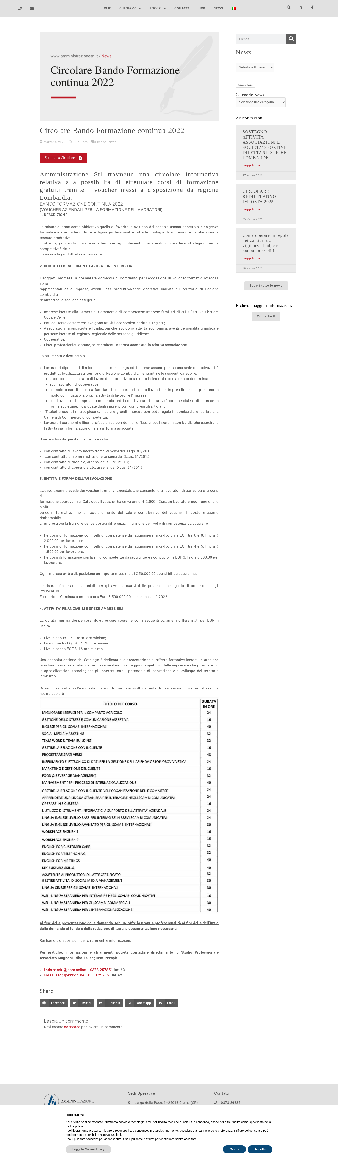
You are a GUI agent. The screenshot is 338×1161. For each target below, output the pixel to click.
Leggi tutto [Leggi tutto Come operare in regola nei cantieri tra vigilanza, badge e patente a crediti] (251, 258)
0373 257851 (101, 970)
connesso (72, 1027)
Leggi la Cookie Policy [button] (88, 1149)
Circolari (102, 142)
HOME (106, 8)
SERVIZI (157, 8)
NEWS (218, 8)
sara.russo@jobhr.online (64, 975)
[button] (288, 7)
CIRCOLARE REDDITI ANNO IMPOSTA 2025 (259, 196)
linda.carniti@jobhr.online (65, 970)
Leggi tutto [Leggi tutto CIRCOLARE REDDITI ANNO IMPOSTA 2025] (251, 209)
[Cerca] (291, 39)
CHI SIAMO (130, 8)
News (115, 142)
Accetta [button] (260, 1149)
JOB (202, 8)
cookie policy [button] (74, 1126)
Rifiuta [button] (234, 1149)
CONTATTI (182, 8)
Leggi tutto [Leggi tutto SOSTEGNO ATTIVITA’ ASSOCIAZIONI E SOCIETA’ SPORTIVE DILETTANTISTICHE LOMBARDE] (251, 165)
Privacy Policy (246, 85)
